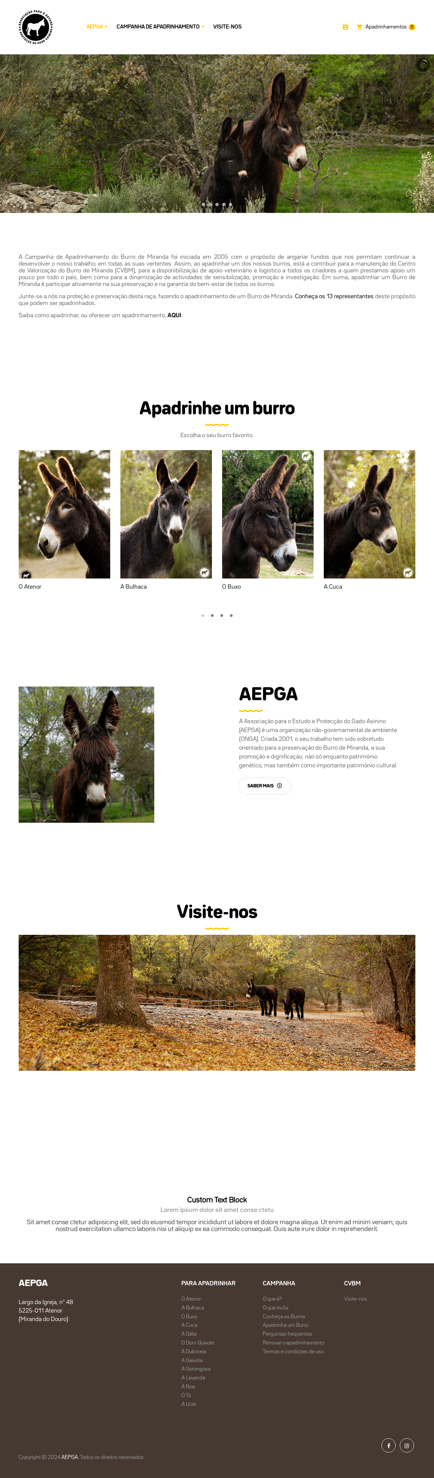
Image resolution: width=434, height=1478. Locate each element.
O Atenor (30, 587)
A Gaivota (191, 1360)
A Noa (188, 1387)
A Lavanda (193, 1378)
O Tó (186, 1395)
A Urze (188, 1404)
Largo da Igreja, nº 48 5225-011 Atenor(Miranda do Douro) (46, 1311)
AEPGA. (70, 1457)
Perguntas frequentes (287, 1334)
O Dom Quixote (197, 1343)
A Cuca (333, 587)
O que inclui (275, 1308)
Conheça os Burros (284, 1317)
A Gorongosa (196, 1369)
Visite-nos (355, 1299)
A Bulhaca (133, 587)
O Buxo (231, 587)
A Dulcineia (193, 1352)
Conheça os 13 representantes (334, 296)
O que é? (272, 1299)
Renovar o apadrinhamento (293, 1343)
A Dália (189, 1334)
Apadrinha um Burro (285, 1325)
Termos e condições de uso (293, 1352)
